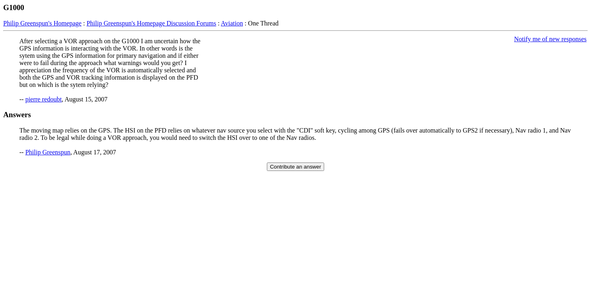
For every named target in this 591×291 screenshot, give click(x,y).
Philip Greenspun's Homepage (42, 23)
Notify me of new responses (550, 39)
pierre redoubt (43, 99)
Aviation (232, 23)
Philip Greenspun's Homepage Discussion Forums (151, 23)
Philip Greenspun (48, 152)
